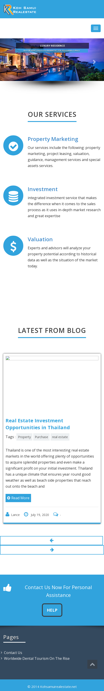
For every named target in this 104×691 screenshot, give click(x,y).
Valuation (40, 239)
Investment (43, 189)
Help (52, 610)
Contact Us (13, 652)
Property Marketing (53, 138)
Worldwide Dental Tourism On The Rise (37, 658)
